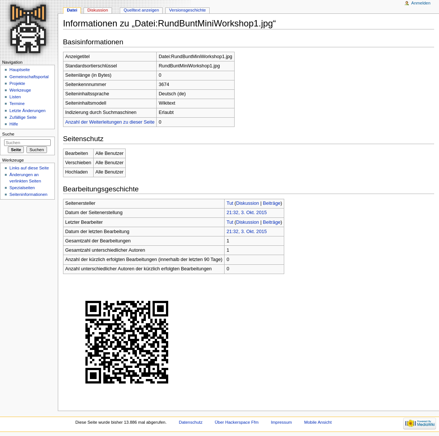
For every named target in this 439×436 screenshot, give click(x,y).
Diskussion (247, 203)
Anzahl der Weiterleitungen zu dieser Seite (110, 122)
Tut (229, 203)
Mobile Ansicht (318, 422)
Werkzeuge (20, 90)
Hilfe (13, 124)
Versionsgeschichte (187, 10)
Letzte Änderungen (27, 110)
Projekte (17, 83)
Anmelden (421, 3)
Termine (17, 103)
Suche (8, 134)
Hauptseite (19, 69)
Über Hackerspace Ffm (236, 422)
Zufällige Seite (23, 117)
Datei (72, 10)
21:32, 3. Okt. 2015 (246, 212)
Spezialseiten (22, 187)
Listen (15, 97)
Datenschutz (191, 422)
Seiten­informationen (28, 194)
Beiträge (271, 203)
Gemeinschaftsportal (28, 76)
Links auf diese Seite (29, 168)
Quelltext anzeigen (141, 10)
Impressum (281, 422)
